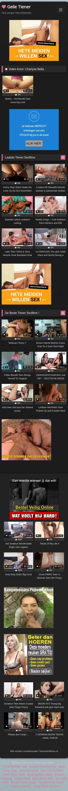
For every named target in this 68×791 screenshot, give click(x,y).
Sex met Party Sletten (51, 782)
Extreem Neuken (29, 770)
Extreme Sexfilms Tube (43, 766)
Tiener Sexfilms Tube (15, 766)
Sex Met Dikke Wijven (24, 782)
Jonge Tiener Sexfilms (46, 786)
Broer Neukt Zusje (14, 774)
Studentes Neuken (20, 786)
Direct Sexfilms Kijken (39, 774)
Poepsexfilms (22, 778)
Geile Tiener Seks (42, 778)
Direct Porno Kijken (52, 770)
